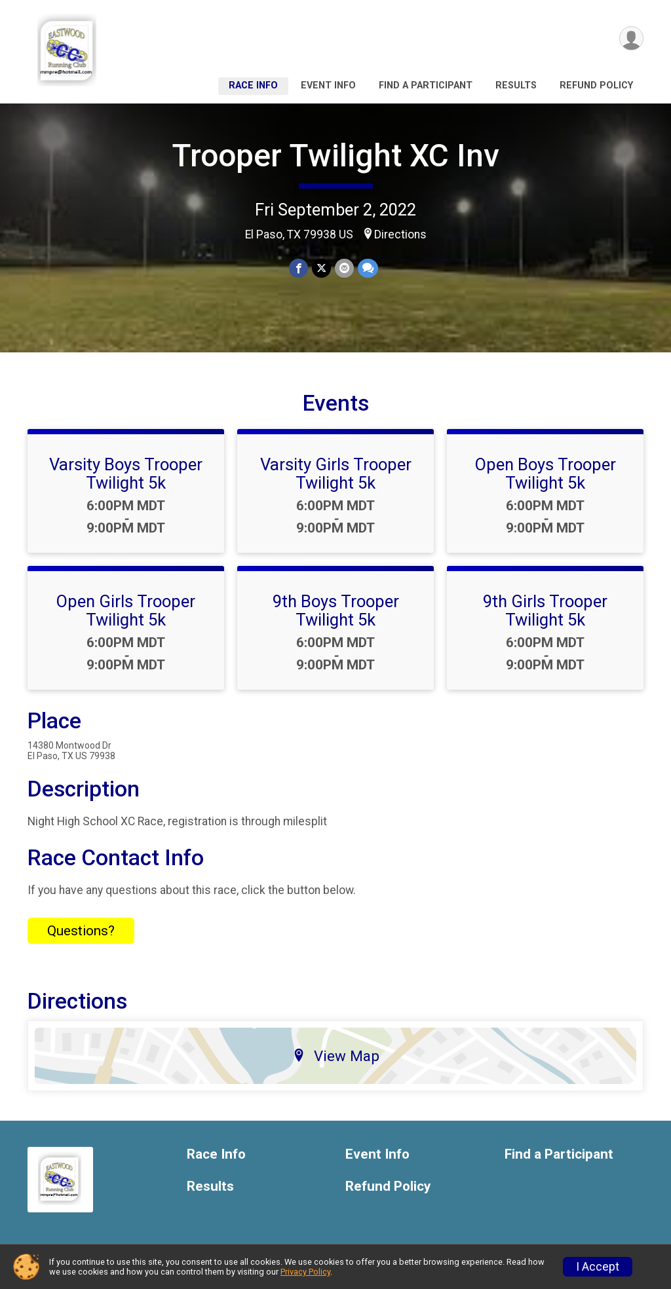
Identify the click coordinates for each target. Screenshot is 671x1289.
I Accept (597, 1266)
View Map (335, 1055)
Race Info (253, 85)
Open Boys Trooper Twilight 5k (545, 474)
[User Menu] (631, 38)
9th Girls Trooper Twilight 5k (545, 610)
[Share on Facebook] (298, 268)
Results (516, 85)
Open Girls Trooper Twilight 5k (125, 610)
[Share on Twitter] (321, 268)
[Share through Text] (368, 268)
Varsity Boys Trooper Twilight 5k (125, 474)
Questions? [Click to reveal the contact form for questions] (81, 931)
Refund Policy (596, 85)
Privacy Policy (305, 1272)
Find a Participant (425, 85)
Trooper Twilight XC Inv (335, 155)
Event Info (328, 85)
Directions (400, 234)
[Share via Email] (344, 268)
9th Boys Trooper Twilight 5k (336, 610)
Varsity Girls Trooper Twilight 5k (336, 474)
